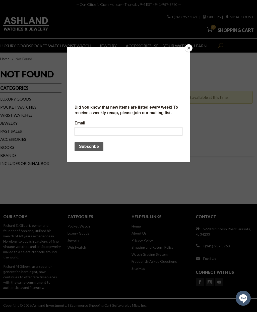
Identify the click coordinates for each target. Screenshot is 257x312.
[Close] (188, 48)
